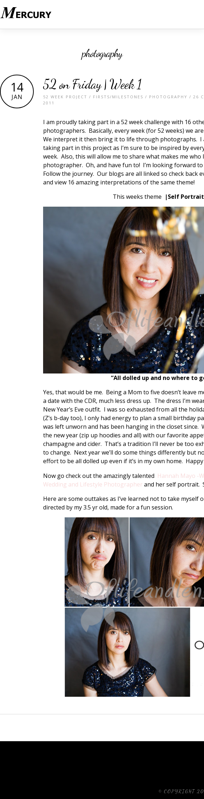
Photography (168, 96)
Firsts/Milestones (118, 96)
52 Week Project (65, 96)
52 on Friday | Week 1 (92, 84)
